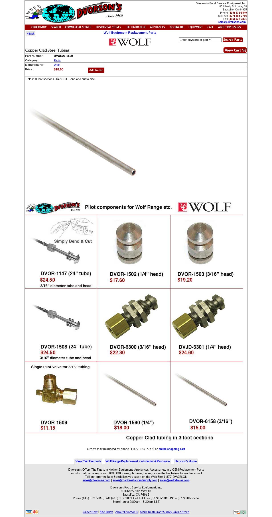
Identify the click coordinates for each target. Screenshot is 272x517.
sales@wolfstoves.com (174, 480)
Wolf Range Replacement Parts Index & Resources (138, 461)
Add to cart (96, 70)
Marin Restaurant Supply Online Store (164, 512)
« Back (30, 33)
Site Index (106, 512)
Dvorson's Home (186, 461)
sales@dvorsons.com (232, 22)
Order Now (90, 512)
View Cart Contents (88, 461)
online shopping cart (171, 449)
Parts (57, 60)
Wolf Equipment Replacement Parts (130, 32)
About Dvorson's (126, 512)
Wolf (57, 64)
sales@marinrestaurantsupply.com (135, 480)
